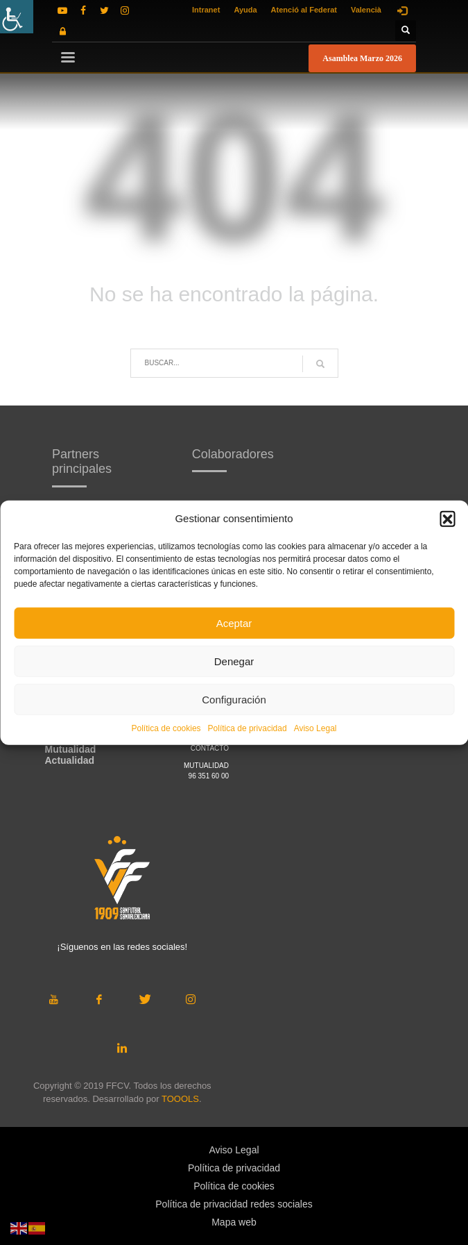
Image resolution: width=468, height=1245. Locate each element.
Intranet (206, 10)
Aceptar (234, 622)
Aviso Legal (315, 728)
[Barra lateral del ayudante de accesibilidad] (16, 16)
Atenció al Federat (304, 10)
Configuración (234, 699)
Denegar (234, 661)
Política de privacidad (247, 728)
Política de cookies (166, 728)
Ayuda (245, 10)
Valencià (366, 10)
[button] (447, 519)
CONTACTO (210, 748)
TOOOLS (180, 1099)
